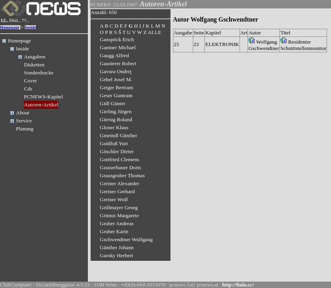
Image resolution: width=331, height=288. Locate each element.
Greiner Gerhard (117, 191)
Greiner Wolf (114, 199)
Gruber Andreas (117, 223)
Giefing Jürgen (115, 111)
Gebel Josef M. (116, 79)
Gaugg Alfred (114, 55)
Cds (28, 89)
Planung (25, 129)
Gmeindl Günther (118, 135)
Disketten (34, 65)
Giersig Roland (116, 119)
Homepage (10, 27)
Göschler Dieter (117, 151)
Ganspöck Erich (117, 39)
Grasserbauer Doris (120, 167)
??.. (25, 20)
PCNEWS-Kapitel (43, 97)
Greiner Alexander (119, 183)
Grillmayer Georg (119, 207)
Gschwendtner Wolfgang (126, 239)
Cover (30, 81)
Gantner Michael (118, 47)
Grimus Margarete (119, 215)
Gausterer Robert (118, 63)
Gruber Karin (114, 231)
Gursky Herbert (116, 255)
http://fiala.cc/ (238, 285)
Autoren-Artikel (41, 105)
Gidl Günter (112, 103)
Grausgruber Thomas (122, 175)
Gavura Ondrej (116, 71)
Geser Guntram (116, 95)
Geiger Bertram (116, 87)
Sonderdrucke (39, 73)
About (22, 113)
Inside (30, 27)
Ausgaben (34, 57)
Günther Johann (117, 247)
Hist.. (15, 20)
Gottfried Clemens (119, 159)
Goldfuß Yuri (114, 143)
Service (24, 121)
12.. (4, 20)
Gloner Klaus (114, 127)
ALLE (154, 32)
